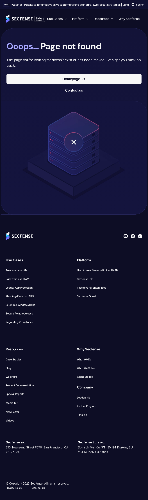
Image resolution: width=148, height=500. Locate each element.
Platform (84, 260)
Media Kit (14, 403)
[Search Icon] (137, 4)
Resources (14, 349)
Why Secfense (88, 349)
